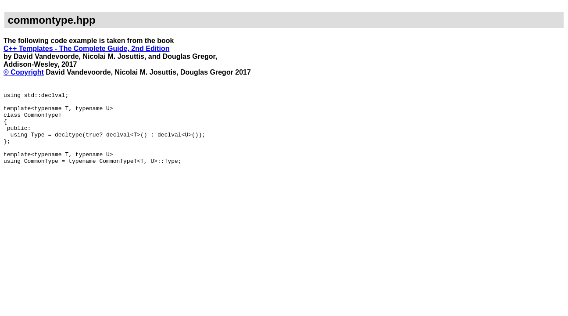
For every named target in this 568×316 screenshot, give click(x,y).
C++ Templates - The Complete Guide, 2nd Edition (86, 48)
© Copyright (24, 72)
